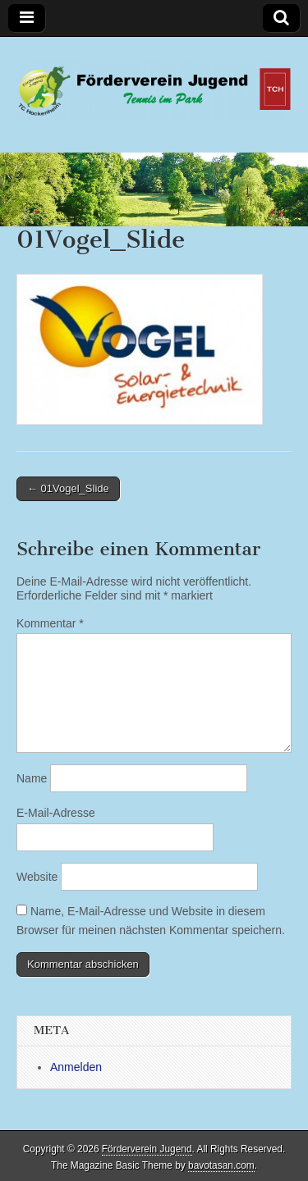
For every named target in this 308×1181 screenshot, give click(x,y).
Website (36, 876)
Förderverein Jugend (147, 1149)
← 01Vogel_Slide (68, 488)
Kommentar (50, 623)
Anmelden (76, 1067)
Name (31, 778)
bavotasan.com (221, 1165)
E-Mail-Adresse (55, 812)
